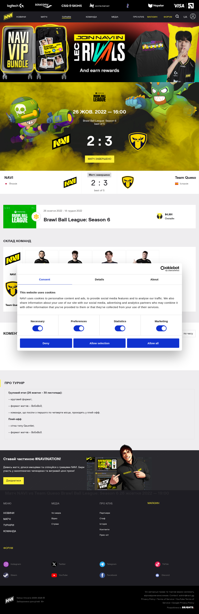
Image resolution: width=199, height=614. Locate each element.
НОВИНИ (8, 513)
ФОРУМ (8, 548)
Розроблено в (180, 607)
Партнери (105, 513)
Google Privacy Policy (183, 603)
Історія (103, 524)
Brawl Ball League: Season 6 (77, 219)
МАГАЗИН (153, 503)
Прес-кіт (104, 535)
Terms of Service (165, 599)
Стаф (102, 518)
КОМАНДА (9, 531)
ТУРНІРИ (8, 525)
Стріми (55, 524)
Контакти (104, 529)
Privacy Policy (148, 599)
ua (185, 16)
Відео (54, 518)
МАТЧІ (7, 519)
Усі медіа (56, 513)
